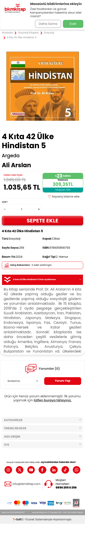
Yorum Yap (62, 381)
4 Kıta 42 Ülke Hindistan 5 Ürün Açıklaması (42, 280)
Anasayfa (7, 32)
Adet (4, 201)
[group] (42, 86)
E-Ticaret (28, 519)
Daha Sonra (48, 23)
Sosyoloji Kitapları (28, 32)
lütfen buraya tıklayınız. (53, 400)
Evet (73, 23)
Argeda (10, 156)
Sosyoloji (49, 32)
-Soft (17, 519)
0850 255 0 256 (66, 487)
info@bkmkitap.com (26, 484)
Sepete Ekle (42, 220)
